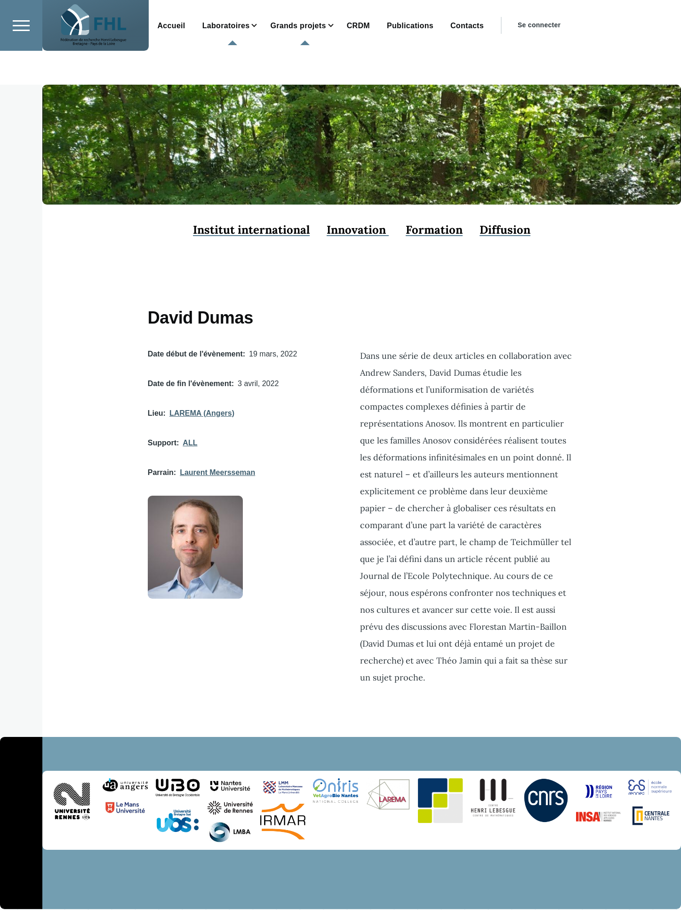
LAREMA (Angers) (201, 414)
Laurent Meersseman (217, 473)
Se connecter (539, 59)
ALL (190, 443)
